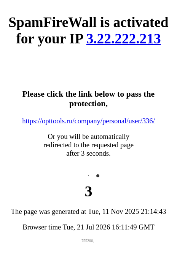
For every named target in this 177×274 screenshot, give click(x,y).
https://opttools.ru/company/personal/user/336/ (88, 121)
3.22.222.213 (123, 38)
